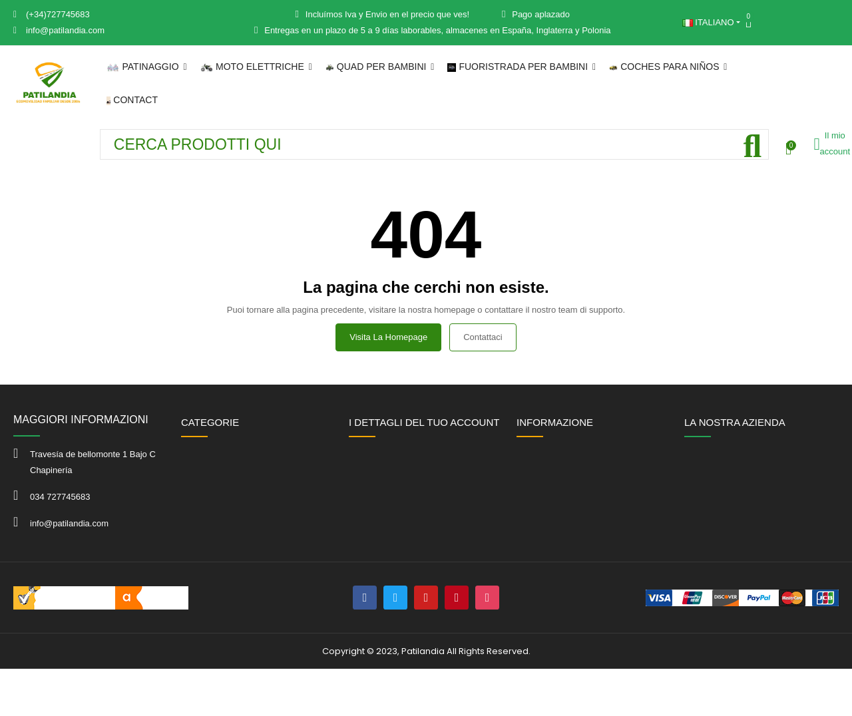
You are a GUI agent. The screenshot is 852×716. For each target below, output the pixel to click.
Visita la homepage (388, 337)
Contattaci (483, 337)
